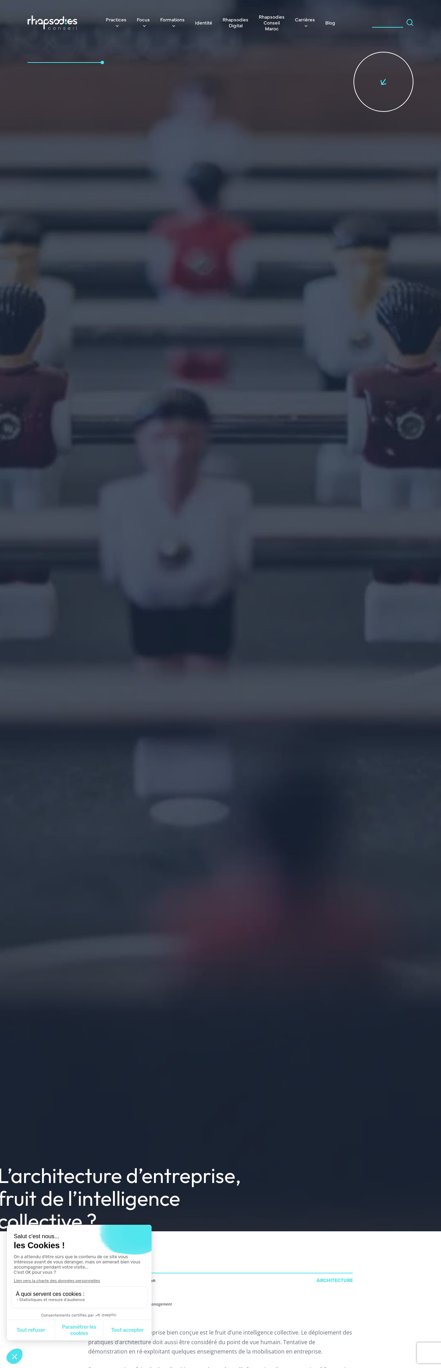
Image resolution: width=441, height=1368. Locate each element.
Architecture (335, 1280)
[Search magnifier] (410, 22)
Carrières (305, 19)
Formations (172, 19)
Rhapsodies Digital (235, 22)
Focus (143, 19)
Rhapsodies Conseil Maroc (272, 22)
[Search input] (387, 22)
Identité (203, 22)
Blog (330, 22)
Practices (116, 19)
